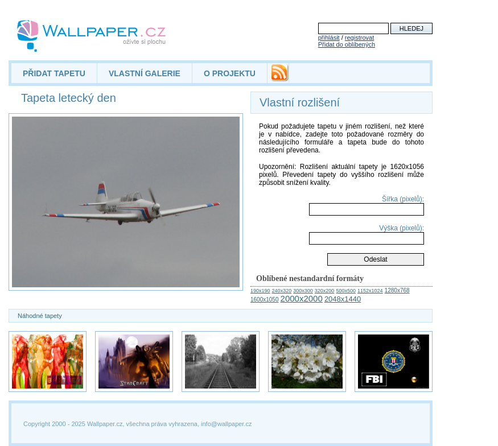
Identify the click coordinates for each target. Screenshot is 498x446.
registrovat (359, 37)
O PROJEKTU (230, 73)
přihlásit (329, 37)
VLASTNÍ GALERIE (144, 73)
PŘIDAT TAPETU (54, 73)
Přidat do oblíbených (346, 44)
